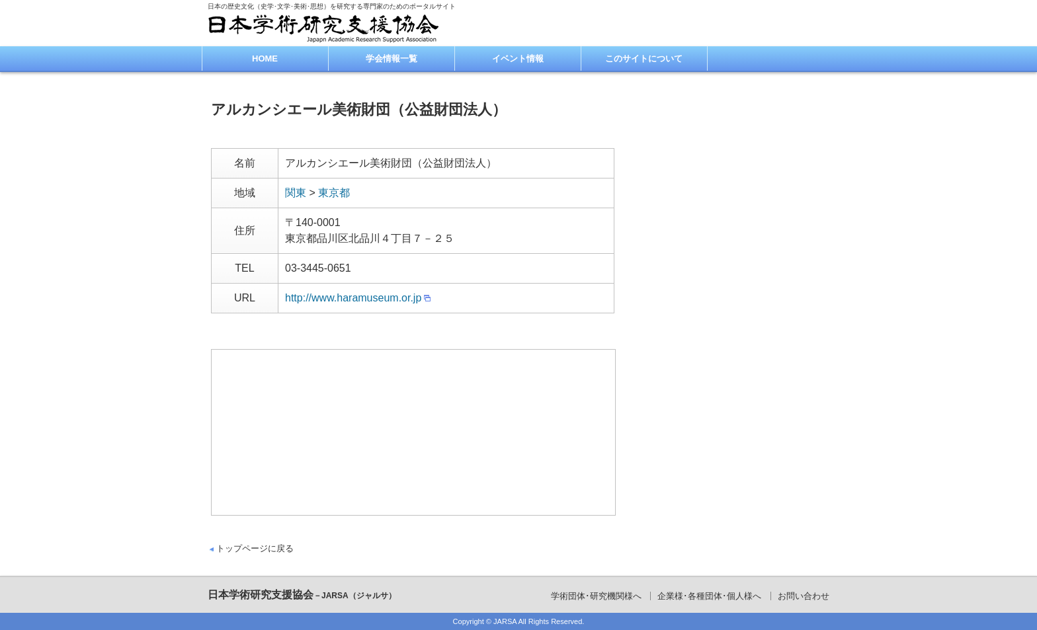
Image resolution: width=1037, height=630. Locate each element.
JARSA (505, 621)
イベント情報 (518, 58)
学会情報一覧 (391, 58)
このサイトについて (644, 58)
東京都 (334, 192)
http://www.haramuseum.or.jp (353, 297)
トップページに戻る (255, 548)
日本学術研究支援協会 (302, 594)
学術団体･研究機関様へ (596, 596)
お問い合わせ (803, 596)
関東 (295, 192)
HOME (265, 58)
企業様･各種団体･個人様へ (709, 596)
